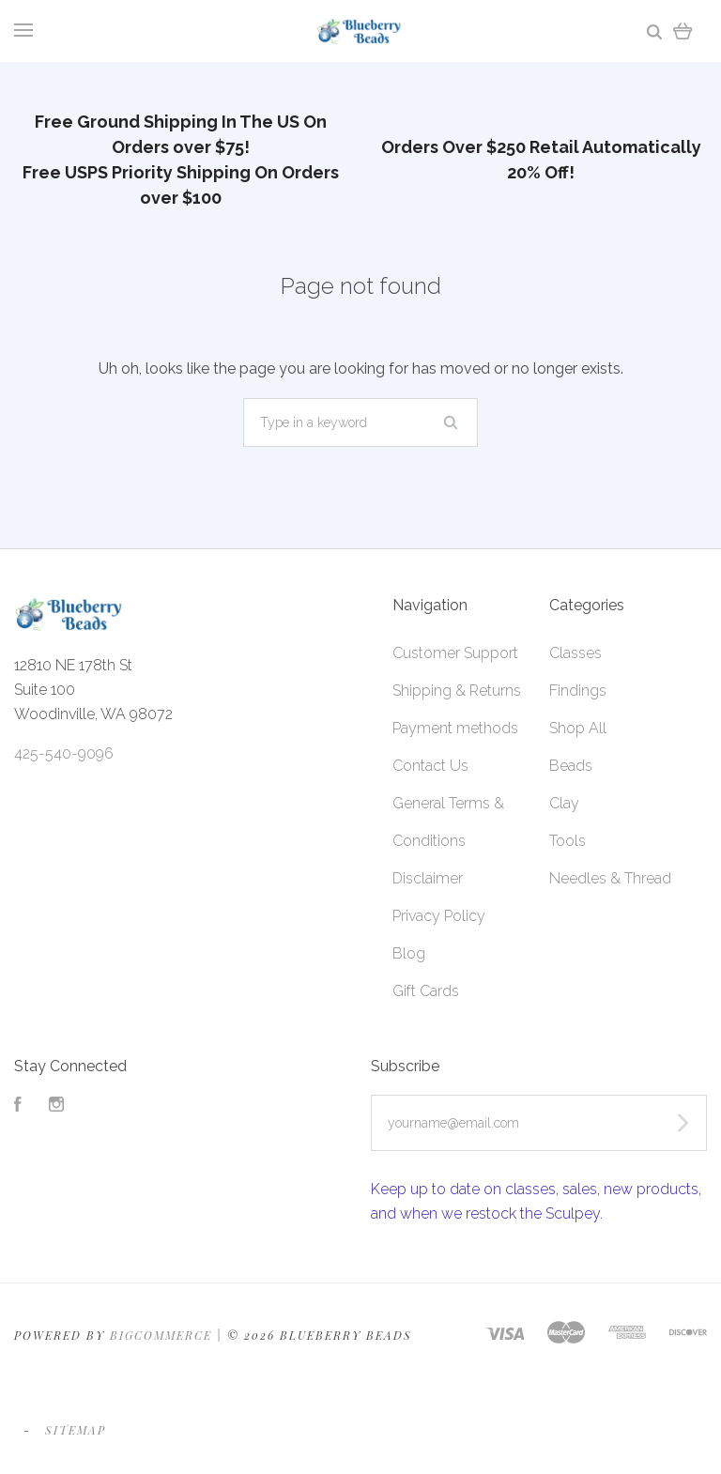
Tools (567, 841)
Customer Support (455, 653)
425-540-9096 (64, 753)
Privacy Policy (438, 916)
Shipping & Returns (456, 690)
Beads (570, 766)
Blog (408, 953)
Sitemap (75, 1429)
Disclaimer (427, 878)
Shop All (577, 728)
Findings (577, 690)
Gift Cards (425, 991)
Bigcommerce (161, 1335)
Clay (564, 803)
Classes (575, 653)
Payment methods (455, 728)
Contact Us (430, 766)
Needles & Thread (610, 878)
